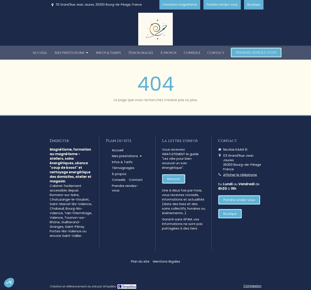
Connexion (252, 286)
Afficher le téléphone (240, 174)
